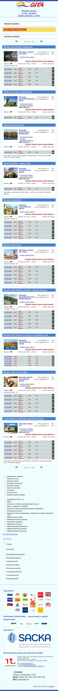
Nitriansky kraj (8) (13, 565)
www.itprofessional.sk (27, 663)
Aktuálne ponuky (28, 11)
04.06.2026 (8, 399)
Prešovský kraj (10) (13, 568)
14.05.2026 (8, 80)
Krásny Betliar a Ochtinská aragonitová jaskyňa (24, 419)
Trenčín (21, 343)
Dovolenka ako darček (14, 483)
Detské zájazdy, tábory (27, 57)
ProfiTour (51, 686)
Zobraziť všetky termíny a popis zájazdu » (39, 61)
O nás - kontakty (29, 13)
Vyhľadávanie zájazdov (15, 476)
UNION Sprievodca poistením (17, 519)
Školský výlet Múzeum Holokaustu (18, 47)
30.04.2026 (8, 233)
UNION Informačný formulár (16, 531)
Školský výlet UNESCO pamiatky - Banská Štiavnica (25, 290)
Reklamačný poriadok (14, 511)
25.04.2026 (8, 442)
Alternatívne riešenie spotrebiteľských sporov (23, 504)
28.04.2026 (8, 230)
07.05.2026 (8, 73)
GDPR (9, 502)
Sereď (24, 53)
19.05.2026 (8, 84)
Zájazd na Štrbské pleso (14, 125)
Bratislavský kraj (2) (14, 558)
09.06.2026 (8, 403)
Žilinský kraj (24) (12, 578)
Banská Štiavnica (25, 298)
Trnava (24, 252)
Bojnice (21, 172)
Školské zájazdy (25, 386)
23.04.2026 (8, 226)
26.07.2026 (8, 152)
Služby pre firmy (12, 479)
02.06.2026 (8, 396)
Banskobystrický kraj (26, 99)
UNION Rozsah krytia (14, 524)
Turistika (22, 139)
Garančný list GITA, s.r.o (15, 499)
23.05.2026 (8, 446)
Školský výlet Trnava (12, 245)
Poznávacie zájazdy (26, 104)
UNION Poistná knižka (14, 517)
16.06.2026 (8, 411)
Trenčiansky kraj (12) (14, 572)
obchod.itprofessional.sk (29, 664)
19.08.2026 (8, 189)
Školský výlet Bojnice (13, 200)
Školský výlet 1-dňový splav (15, 372)
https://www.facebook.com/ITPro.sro (34, 666)
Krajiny (9, 544)
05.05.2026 (8, 69)
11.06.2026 (8, 407)
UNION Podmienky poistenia (17, 529)
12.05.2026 (8, 77)
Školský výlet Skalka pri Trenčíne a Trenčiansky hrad (26, 335)
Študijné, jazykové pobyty (16, 495)
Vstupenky (10, 490)
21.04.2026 (8, 222)
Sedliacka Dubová (24, 379)
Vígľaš (21, 100)
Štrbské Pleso (24, 133)
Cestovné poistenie (13, 488)
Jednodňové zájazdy (26, 105)
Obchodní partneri (13, 485)
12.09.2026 (8, 457)
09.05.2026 (8, 117)
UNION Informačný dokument (17, 526)
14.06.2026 (8, 450)
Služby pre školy (12, 481)
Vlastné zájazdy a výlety (29, 15)
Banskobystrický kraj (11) (16, 554)
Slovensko (22, 52)
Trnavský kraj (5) (12, 575)
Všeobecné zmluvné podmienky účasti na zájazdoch (25, 508)
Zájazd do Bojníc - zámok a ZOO (17, 163)
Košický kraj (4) (12, 561)
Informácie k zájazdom (15, 522)
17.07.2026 (8, 454)
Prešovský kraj (24, 132)
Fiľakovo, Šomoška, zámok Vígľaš (18, 92)
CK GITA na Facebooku (10, 534)
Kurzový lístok (12, 492)
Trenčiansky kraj (24, 170)
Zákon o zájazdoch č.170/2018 (17, 506)
